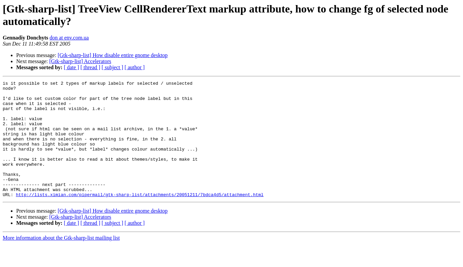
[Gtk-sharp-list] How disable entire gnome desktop (113, 55)
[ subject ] (112, 67)
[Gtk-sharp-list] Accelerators (80, 61)
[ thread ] (90, 67)
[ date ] (71, 67)
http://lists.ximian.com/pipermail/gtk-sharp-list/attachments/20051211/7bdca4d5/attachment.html (139, 218)
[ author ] (135, 67)
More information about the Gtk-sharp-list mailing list (61, 261)
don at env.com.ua (69, 38)
